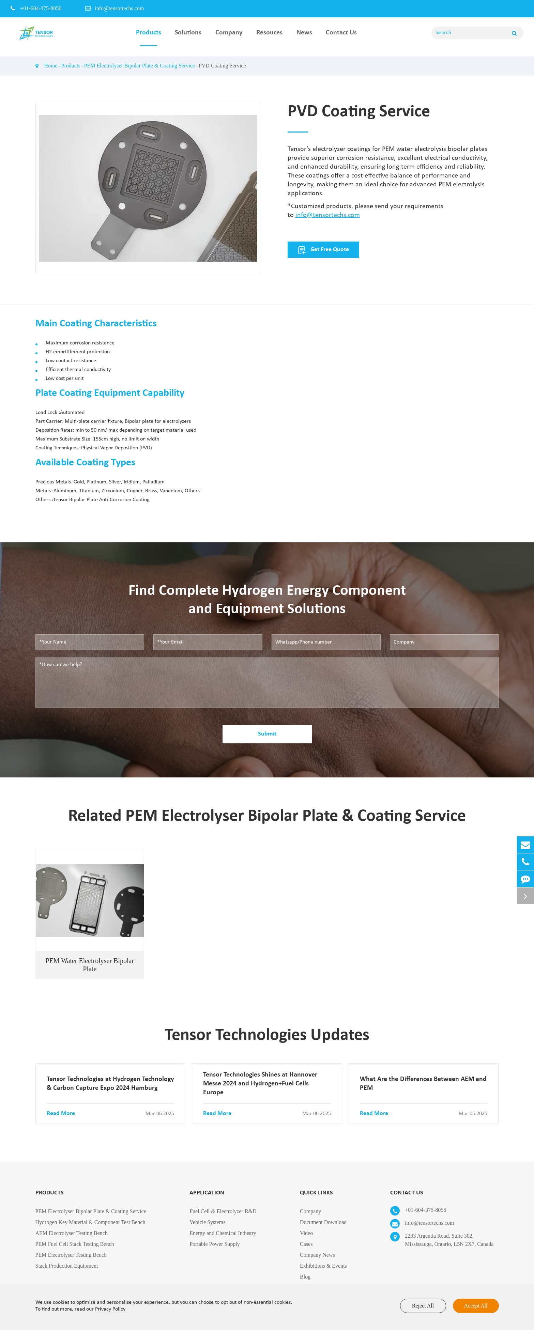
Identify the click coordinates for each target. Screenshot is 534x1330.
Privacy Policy (110, 1309)
